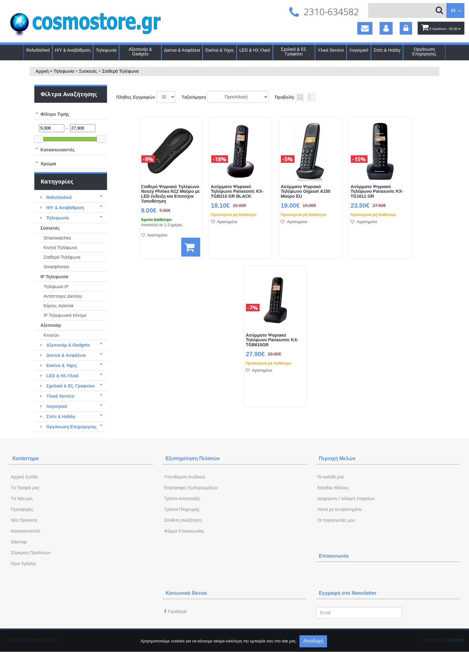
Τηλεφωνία (106, 50)
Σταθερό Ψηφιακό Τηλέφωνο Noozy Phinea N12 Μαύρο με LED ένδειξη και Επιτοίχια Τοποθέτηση (170, 194)
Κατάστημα (25, 458)
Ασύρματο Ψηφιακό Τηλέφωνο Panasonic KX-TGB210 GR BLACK (237, 191)
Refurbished (38, 50)
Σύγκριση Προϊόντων (31, 552)
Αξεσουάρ (51, 325)
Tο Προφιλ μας (25, 487)
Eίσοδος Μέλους (333, 487)
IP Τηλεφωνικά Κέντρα (65, 315)
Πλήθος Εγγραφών (135, 97)
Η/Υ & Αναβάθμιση (73, 50)
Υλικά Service (331, 50)
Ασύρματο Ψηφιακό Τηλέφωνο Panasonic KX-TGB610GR (272, 340)
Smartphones (56, 266)
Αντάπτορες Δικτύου (63, 296)
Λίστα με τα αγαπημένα (339, 509)
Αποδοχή (313, 641)
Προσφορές (22, 509)
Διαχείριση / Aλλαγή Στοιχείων (346, 498)
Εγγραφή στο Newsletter (348, 593)
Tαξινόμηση (194, 97)
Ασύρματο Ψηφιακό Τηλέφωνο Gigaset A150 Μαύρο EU (305, 191)
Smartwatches (57, 237)
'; (165, 97)
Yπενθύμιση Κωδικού (184, 476)
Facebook (175, 611)
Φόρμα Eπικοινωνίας (184, 531)
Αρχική (42, 71)
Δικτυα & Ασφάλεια (182, 50)
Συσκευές (88, 71)
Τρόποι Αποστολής (182, 498)
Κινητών (51, 335)
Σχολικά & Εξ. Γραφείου (294, 51)
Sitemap (19, 541)
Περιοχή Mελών (337, 458)
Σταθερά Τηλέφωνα (120, 71)
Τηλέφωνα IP (56, 286)
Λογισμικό (358, 50)
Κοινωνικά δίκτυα (186, 593)
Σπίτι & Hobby (387, 50)
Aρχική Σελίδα (24, 476)
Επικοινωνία (334, 556)
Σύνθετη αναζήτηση (182, 520)
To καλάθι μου (330, 476)
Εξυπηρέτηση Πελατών (193, 458)
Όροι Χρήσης (23, 563)
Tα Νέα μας (22, 498)
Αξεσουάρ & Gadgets (140, 51)
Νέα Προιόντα (24, 520)
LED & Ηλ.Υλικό (254, 50)
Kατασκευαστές (26, 531)
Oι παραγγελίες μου (336, 520)
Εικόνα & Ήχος (219, 50)
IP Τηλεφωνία (54, 276)
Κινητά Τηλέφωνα (60, 247)
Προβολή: (285, 97)
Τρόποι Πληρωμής (182, 509)
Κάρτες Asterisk (59, 305)
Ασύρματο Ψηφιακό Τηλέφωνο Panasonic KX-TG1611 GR (377, 191)
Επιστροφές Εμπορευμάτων (191, 487)
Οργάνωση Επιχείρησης (424, 51)
